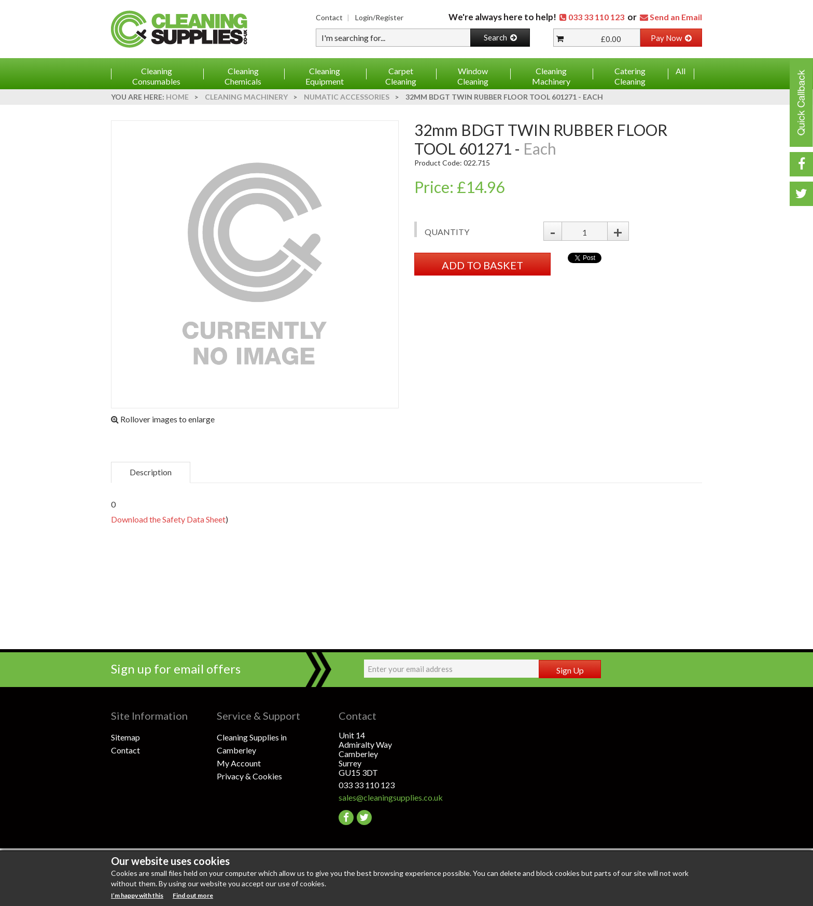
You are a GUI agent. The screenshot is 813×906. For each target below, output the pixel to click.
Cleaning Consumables (156, 76)
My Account (239, 763)
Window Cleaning (472, 76)
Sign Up (570, 670)
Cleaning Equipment (324, 76)
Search (500, 37)
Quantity (447, 232)
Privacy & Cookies (249, 776)
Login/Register (379, 17)
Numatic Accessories (346, 96)
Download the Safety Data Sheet (168, 519)
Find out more (193, 895)
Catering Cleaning (630, 76)
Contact (329, 17)
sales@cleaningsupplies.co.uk (391, 797)
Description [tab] (151, 472)
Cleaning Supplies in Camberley (252, 743)
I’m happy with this (137, 895)
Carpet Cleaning (400, 76)
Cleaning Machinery (551, 76)
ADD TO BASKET (482, 265)
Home (177, 96)
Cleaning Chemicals (243, 76)
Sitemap (125, 737)
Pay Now (671, 38)
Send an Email (676, 17)
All (680, 71)
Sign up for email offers (176, 668)
